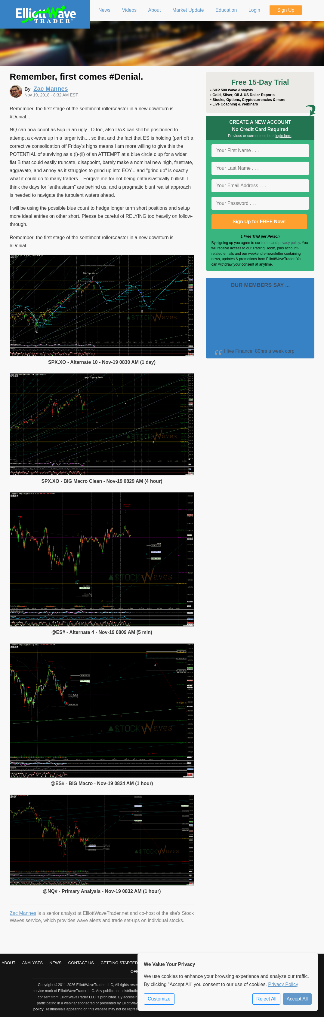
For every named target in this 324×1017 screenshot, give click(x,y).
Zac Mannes (23, 913)
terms (265, 243)
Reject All (266, 998)
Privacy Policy (283, 984)
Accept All (297, 998)
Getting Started (119, 963)
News (55, 963)
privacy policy (289, 243)
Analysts (32, 963)
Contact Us (81, 963)
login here (284, 136)
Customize (159, 998)
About (8, 963)
